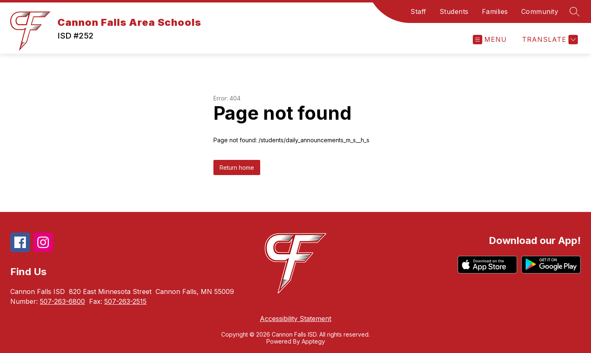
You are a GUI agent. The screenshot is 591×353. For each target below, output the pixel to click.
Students (454, 11)
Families (495, 11)
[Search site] (575, 11)
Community (540, 11)
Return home (237, 167)
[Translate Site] (549, 39)
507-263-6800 (62, 301)
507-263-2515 (125, 301)
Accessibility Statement (295, 318)
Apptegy (313, 341)
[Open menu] (490, 39)
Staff (418, 11)
